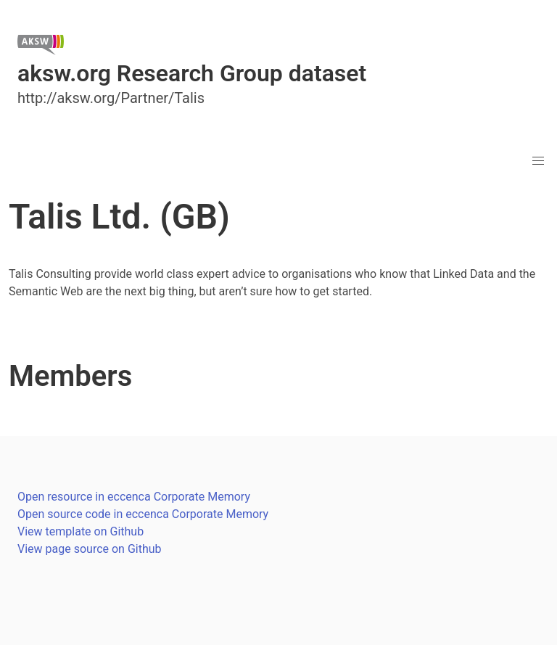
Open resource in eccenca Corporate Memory (133, 497)
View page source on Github (89, 549)
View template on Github (80, 531)
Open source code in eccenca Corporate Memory (142, 514)
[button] (538, 161)
